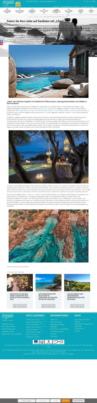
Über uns (53, 363)
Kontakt (53, 377)
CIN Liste (53, 380)
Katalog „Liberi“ (43, 152)
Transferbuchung (56, 375)
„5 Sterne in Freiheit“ (34, 238)
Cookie (77, 374)
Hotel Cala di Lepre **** (35, 375)
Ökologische (85, 7)
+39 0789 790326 (31, 1)
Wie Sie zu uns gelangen (59, 372)
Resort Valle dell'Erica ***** (36, 365)
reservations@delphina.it (47, 1)
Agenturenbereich (78, 400)
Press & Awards (56, 365)
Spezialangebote (66, 7)
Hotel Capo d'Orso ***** (35, 363)
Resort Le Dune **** (33, 378)
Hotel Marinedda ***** (34, 368)
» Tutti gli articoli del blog (15, 316)
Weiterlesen (20, 350)
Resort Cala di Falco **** (35, 370)
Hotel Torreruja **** (34, 373)
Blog (92, 7)
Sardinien (56, 7)
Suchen (66, 401)
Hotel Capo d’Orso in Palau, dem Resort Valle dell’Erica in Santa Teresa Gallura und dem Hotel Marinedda (52, 154)
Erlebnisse (76, 7)
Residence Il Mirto (32, 380)
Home (30, 60)
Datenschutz (79, 372)
